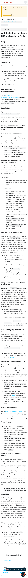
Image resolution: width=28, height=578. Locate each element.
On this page (5, 29)
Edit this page (6, 561)
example (11, 357)
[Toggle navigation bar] (2, 2)
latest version (7, 15)
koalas (13, 395)
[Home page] (2, 19)
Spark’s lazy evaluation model (13, 411)
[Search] (25, 2)
